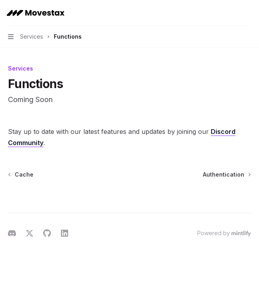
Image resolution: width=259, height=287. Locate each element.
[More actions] (249, 12)
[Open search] (233, 12)
